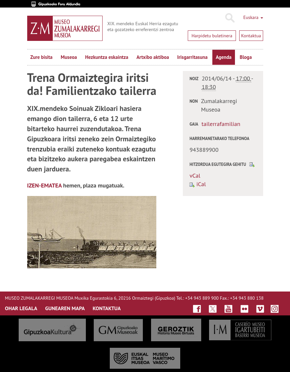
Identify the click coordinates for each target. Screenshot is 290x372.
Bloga (246, 57)
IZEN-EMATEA (44, 185)
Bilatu (229, 18)
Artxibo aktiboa (152, 57)
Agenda (223, 57)
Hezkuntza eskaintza (106, 57)
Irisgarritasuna (192, 57)
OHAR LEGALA (21, 308)
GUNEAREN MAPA (65, 308)
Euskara (253, 17)
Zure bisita (41, 57)
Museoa (69, 57)
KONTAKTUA (107, 308)
